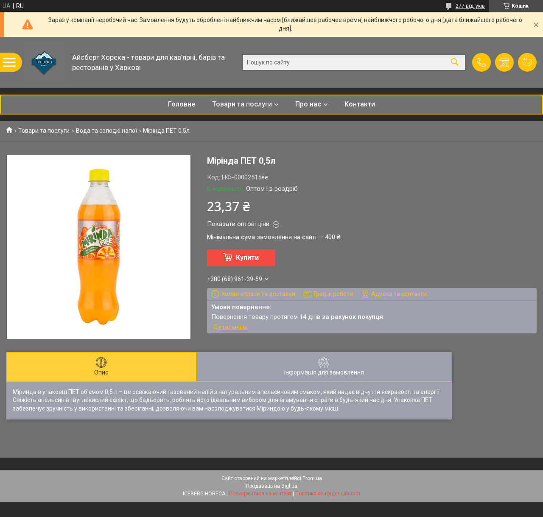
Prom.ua (312, 478)
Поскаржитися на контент (260, 494)
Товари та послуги (242, 104)
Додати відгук (527, 62)
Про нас (308, 104)
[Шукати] (455, 62)
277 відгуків (470, 6)
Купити (247, 258)
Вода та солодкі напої (106, 130)
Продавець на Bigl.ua (271, 486)
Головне (181, 104)
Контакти (359, 104)
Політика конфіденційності (327, 494)
